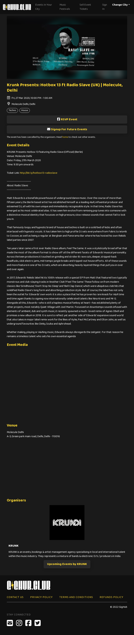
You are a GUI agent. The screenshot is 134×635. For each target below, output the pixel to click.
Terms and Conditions (76, 597)
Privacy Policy (41, 597)
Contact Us (15, 597)
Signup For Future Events (67, 129)
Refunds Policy (111, 597)
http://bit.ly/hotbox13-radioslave (38, 172)
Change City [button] (120, 4)
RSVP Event (67, 119)
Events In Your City (43, 7)
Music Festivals (64, 7)
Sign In (104, 7)
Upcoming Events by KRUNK (67, 564)
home (65, 137)
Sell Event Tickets (85, 7)
